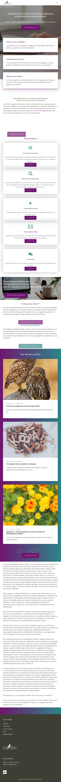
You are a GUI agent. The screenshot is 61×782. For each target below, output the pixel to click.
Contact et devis (7, 729)
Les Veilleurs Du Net (37, 779)
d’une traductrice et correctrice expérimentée (36, 111)
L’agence (5, 723)
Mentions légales (8, 734)
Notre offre (6, 726)
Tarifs (4, 731)
